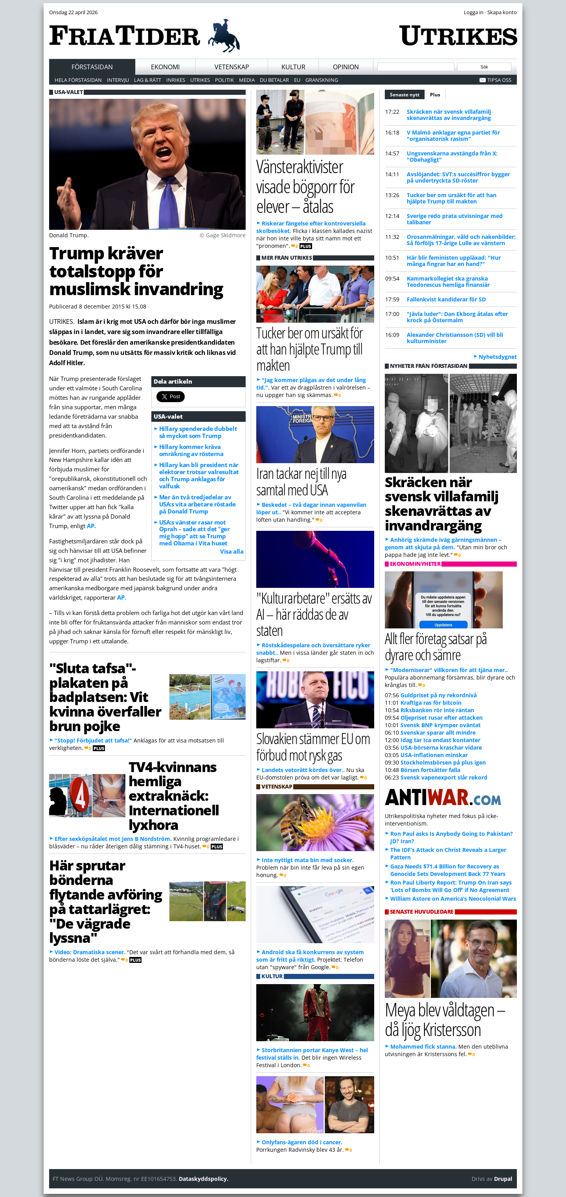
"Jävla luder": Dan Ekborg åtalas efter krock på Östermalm (457, 317)
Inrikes (175, 79)
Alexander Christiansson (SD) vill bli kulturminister (455, 338)
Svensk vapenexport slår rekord (444, 777)
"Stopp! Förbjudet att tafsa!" (93, 740)
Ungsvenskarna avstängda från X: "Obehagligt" (452, 156)
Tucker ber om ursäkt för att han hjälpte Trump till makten (451, 198)
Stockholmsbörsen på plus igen (443, 762)
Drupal (503, 1178)
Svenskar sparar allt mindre (438, 732)
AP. (91, 526)
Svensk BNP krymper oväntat (441, 725)
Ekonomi (165, 67)
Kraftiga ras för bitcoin (431, 702)
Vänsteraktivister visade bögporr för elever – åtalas (305, 185)
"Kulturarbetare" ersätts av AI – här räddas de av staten (313, 613)
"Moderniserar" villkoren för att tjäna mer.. (449, 670)
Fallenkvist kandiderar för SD (446, 299)
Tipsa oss (499, 79)
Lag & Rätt (147, 79)
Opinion (346, 67)
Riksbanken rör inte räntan (437, 710)
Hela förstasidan (78, 79)
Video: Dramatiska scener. (90, 952)
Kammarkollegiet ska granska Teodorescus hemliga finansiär (448, 281)
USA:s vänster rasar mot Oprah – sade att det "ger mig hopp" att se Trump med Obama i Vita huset (194, 532)
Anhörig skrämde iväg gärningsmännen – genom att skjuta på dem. (443, 543)
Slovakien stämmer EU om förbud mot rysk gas (313, 746)
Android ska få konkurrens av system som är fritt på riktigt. (310, 955)
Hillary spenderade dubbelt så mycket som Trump (198, 432)
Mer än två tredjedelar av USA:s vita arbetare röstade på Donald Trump (197, 504)
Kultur (293, 67)
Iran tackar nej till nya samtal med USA (301, 480)
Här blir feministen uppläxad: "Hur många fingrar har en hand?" (454, 261)
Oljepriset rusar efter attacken (442, 717)
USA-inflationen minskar (434, 755)
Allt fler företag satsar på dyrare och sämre (436, 646)
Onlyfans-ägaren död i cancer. (302, 1142)
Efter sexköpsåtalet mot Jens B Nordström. (113, 838)
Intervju (118, 79)
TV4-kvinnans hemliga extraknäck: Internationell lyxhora (174, 795)
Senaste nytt (407, 94)
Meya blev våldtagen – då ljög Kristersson (445, 1019)
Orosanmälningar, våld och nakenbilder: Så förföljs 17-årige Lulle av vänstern (461, 240)
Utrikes (200, 79)
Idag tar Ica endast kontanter (440, 740)
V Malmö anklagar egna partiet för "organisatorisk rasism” (453, 135)
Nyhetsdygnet (498, 356)
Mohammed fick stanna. (423, 1046)
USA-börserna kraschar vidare (441, 747)
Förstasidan (92, 67)
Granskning (321, 79)
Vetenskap (232, 67)
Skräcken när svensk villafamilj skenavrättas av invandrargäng (449, 115)
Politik (224, 79)
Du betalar (274, 79)
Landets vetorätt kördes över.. (303, 770)
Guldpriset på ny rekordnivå (439, 695)
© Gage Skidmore (223, 235)
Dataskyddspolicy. (203, 1178)
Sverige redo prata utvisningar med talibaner (455, 219)
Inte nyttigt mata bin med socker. (308, 860)
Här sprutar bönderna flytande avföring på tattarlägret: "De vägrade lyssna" (105, 901)
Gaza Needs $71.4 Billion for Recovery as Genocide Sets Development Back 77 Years (447, 870)
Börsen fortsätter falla (430, 770)
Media (247, 79)
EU (297, 79)
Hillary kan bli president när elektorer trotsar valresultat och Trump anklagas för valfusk (199, 475)
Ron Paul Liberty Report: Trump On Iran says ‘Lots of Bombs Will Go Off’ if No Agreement (451, 886)
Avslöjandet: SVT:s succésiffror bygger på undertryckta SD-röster (458, 177)
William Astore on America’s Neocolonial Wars (453, 898)
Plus (435, 95)
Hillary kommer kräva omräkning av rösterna (191, 450)
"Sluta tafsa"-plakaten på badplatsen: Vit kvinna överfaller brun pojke (105, 696)
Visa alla (231, 551)
